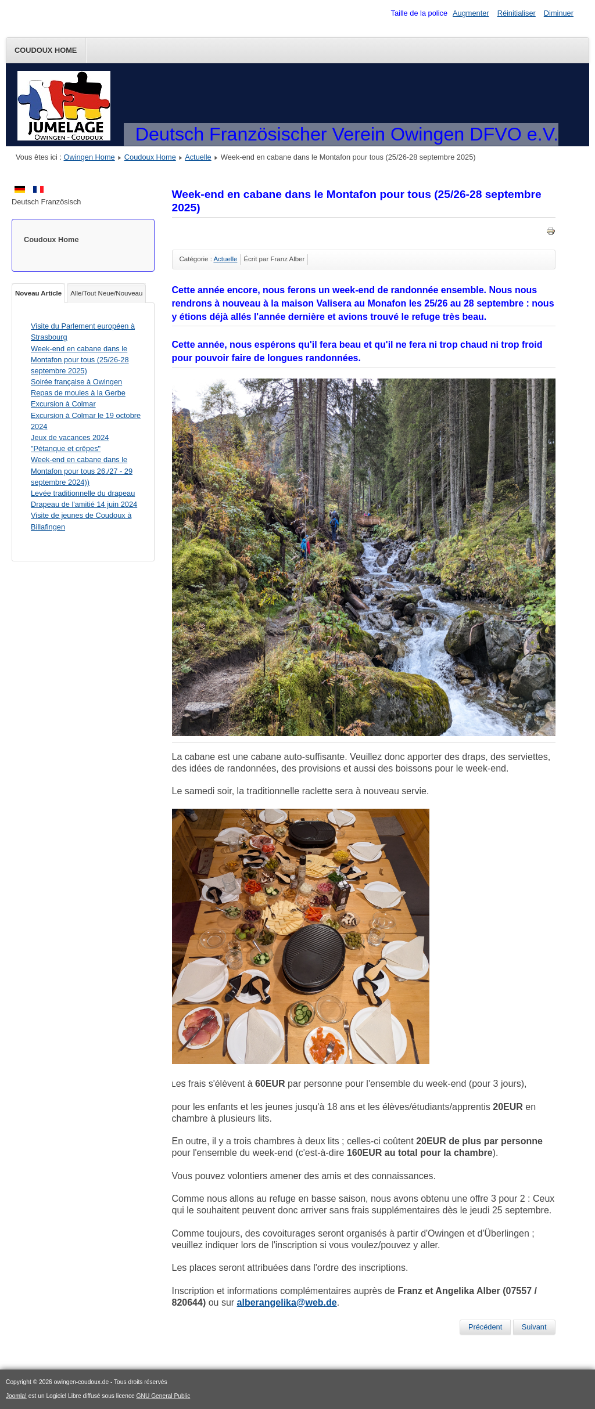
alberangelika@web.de (287, 1302)
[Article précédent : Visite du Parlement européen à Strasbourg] (485, 1327)
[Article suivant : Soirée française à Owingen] (534, 1327)
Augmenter (471, 13)
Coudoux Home (46, 50)
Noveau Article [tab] (38, 293)
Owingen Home (89, 157)
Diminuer (559, 13)
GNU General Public (164, 1396)
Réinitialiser (516, 13)
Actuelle (198, 157)
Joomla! (16, 1396)
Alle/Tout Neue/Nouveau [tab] (106, 293)
